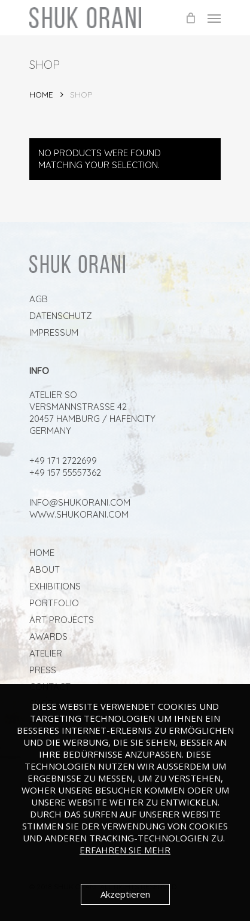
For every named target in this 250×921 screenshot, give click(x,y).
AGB (38, 299)
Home (41, 94)
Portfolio (54, 603)
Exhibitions (55, 586)
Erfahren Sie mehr (125, 850)
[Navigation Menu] (214, 18)
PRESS (42, 670)
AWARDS (48, 636)
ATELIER (45, 653)
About (44, 569)
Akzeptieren (125, 894)
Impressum (53, 332)
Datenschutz (60, 315)
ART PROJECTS (61, 619)
